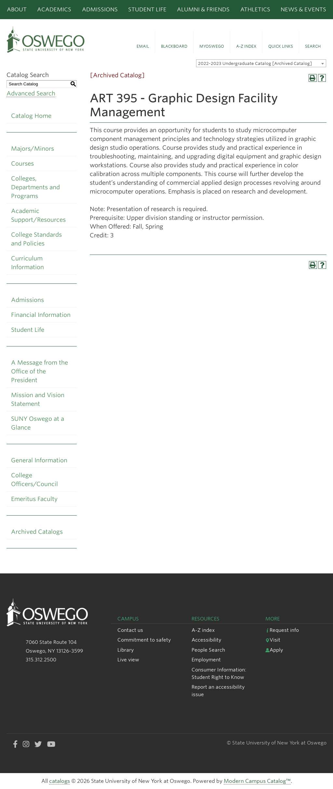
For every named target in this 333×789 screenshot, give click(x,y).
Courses (22, 163)
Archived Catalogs (37, 531)
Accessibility (206, 640)
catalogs (59, 781)
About (17, 9)
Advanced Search (31, 93)
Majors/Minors (32, 148)
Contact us (130, 630)
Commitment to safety (144, 640)
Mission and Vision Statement (37, 399)
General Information (39, 460)
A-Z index (203, 630)
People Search (208, 650)
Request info (282, 630)
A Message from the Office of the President (39, 371)
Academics (54, 9)
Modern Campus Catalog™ (257, 781)
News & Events (303, 9)
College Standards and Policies (36, 239)
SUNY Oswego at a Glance (37, 423)
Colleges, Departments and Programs (35, 187)
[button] (143, 42)
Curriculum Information (27, 262)
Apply (274, 650)
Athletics (255, 9)
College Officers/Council (34, 479)
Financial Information (41, 314)
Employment (206, 660)
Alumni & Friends (203, 9)
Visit (272, 640)
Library (125, 650)
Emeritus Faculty (34, 498)
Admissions (100, 9)
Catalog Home (31, 115)
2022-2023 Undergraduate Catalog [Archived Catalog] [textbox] (255, 63)
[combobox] (261, 63)
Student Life (147, 9)
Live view (128, 660)
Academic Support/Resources (38, 215)
